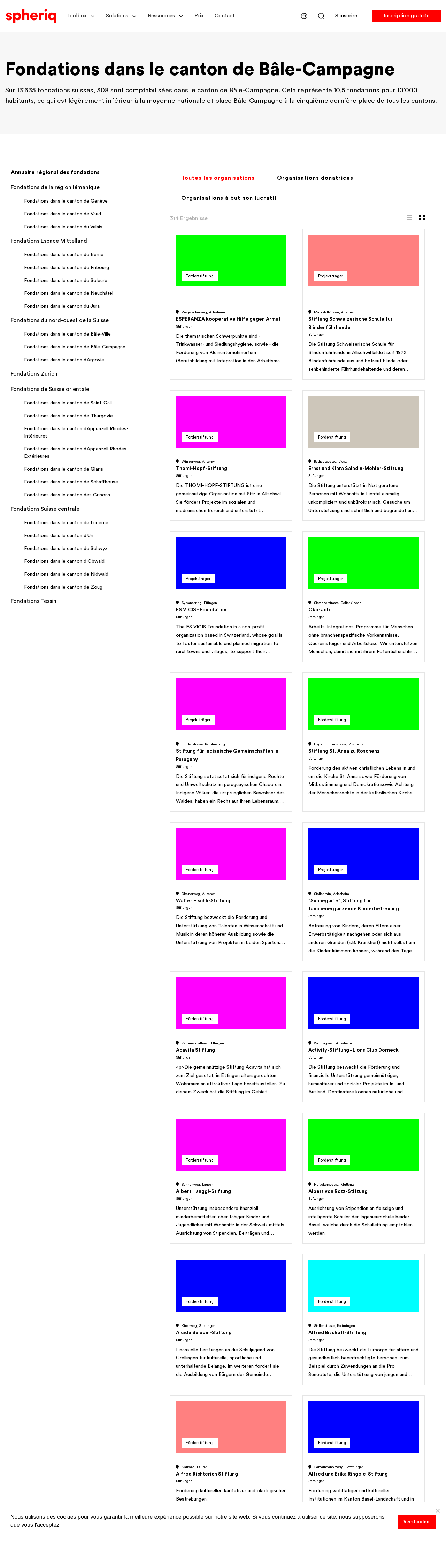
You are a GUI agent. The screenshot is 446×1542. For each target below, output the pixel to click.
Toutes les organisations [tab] (218, 178)
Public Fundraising (28, 1422)
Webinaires (242, 1324)
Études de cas (246, 1366)
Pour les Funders (25, 1324)
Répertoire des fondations (39, 1436)
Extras (125, 1435)
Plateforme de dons (253, 1407)
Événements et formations (151, 1421)
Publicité (239, 1435)
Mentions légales (361, 1366)
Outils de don (134, 1394)
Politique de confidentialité (375, 1352)
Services (238, 1338)
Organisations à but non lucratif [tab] (229, 198)
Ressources (161, 15)
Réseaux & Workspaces (34, 1464)
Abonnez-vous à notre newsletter (383, 1422)
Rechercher (321, 16)
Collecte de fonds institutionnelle (48, 1408)
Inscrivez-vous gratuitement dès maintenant (294, 989)
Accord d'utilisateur (365, 1338)
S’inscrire (346, 15)
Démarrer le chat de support (376, 1408)
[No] (437, 1510)
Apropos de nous (361, 1324)
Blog (234, 1394)
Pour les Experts (25, 1352)
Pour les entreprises (30, 1366)
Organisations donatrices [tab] (315, 178)
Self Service (243, 1352)
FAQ (345, 1380)
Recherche (130, 1324)
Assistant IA (132, 1407)
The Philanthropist (252, 1449)
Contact (224, 15)
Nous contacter (361, 1394)
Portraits (128, 1352)
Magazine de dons (251, 1421)
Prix (198, 15)
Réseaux (127, 1380)
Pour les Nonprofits (29, 1338)
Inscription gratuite (407, 15)
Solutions (117, 15)
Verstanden (416, 1521)
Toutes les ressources (255, 1463)
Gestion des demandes (34, 1450)
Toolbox (76, 15)
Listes (124, 1338)
